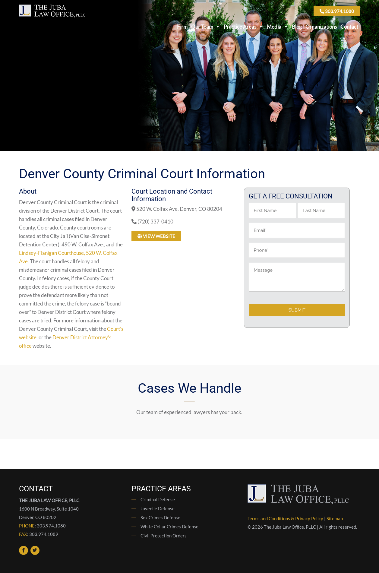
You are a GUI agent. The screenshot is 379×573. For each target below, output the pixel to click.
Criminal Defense (158, 499)
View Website (156, 236)
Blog (297, 27)
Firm (182, 27)
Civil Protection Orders (164, 535)
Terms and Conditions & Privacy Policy (285, 518)
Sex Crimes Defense (160, 517)
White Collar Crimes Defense (169, 526)
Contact (349, 27)
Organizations (321, 27)
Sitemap (335, 518)
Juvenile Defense (158, 508)
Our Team (205, 27)
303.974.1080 (337, 11)
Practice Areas (243, 27)
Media (277, 27)
